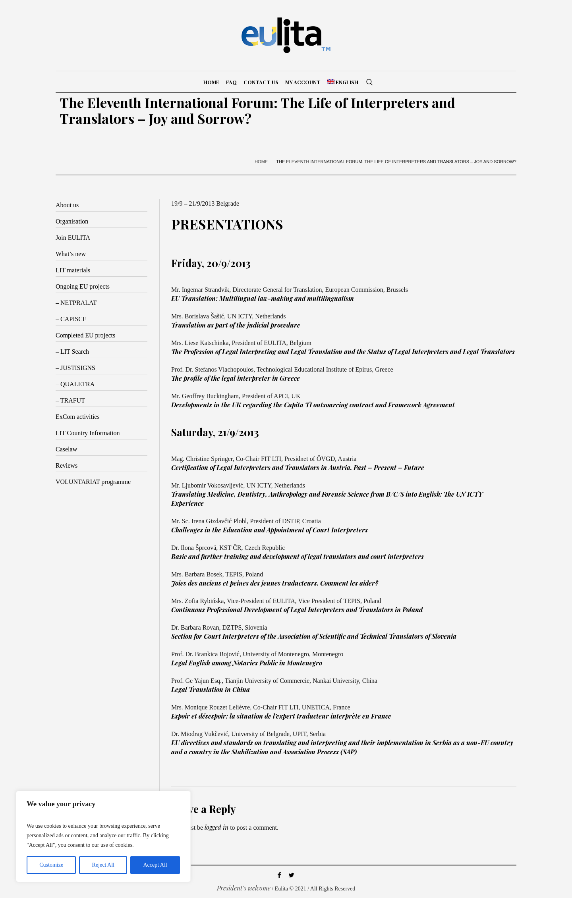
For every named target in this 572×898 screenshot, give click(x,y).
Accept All (155, 865)
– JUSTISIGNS (75, 367)
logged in (216, 827)
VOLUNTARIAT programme (93, 481)
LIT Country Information (88, 433)
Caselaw (66, 449)
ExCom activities (78, 416)
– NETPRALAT (76, 302)
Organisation (72, 221)
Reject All (103, 865)
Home (261, 161)
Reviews (66, 465)
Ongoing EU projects (83, 286)
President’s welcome (244, 888)
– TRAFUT (70, 400)
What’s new (71, 254)
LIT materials (73, 270)
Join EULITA (73, 237)
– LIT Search (72, 351)
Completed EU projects (85, 335)
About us (67, 205)
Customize (51, 865)
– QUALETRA (75, 384)
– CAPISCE (71, 319)
